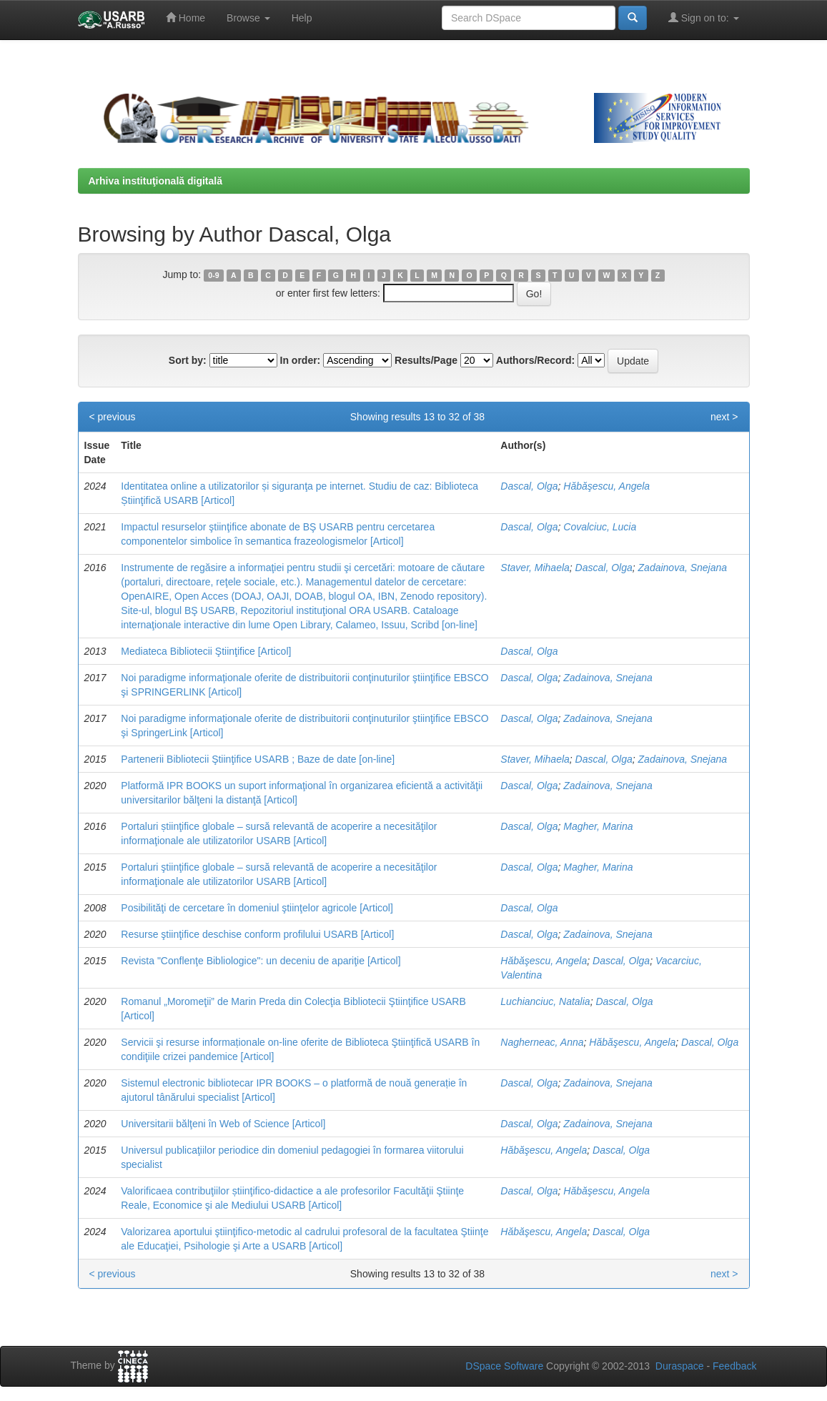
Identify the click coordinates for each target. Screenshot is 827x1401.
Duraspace (679, 1366)
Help (302, 18)
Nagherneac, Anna (541, 1042)
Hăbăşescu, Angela (606, 486)
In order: (300, 360)
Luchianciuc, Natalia (545, 1001)
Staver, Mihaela (535, 567)
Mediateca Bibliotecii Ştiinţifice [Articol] (206, 651)
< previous (112, 416)
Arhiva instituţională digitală (155, 181)
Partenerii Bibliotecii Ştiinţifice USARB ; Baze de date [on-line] (258, 759)
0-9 (213, 275)
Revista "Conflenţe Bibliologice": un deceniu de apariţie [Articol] (260, 960)
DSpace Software (504, 1366)
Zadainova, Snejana (683, 567)
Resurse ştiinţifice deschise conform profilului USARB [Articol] (257, 934)
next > (724, 416)
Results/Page (426, 360)
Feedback (734, 1366)
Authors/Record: (535, 360)
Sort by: (188, 360)
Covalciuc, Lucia (599, 527)
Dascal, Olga (529, 486)
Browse (248, 18)
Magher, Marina (598, 826)
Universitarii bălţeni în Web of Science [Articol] (223, 1123)
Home (185, 17)
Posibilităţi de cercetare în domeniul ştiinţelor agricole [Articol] (257, 908)
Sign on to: (703, 17)
